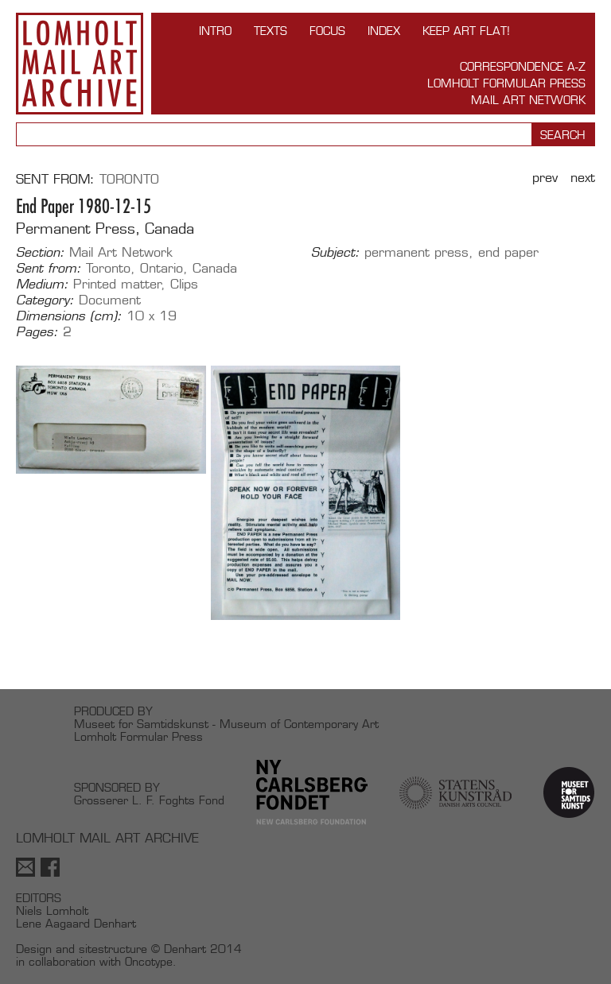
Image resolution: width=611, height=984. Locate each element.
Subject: (335, 253)
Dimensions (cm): (69, 316)
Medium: (42, 284)
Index (384, 30)
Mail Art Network (528, 100)
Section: (40, 253)
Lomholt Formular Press (506, 83)
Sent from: (48, 269)
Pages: (37, 332)
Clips (184, 284)
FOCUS (327, 30)
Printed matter (117, 284)
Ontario (161, 268)
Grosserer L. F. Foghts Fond (149, 800)
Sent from (53, 179)
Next (582, 177)
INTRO (215, 30)
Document (110, 300)
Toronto (129, 179)
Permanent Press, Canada (105, 228)
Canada (215, 268)
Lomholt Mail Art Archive (79, 63)
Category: (45, 300)
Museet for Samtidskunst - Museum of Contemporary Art (226, 723)
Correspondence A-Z (523, 66)
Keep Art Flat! (466, 30)
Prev (545, 177)
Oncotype (149, 961)
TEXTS (270, 30)
